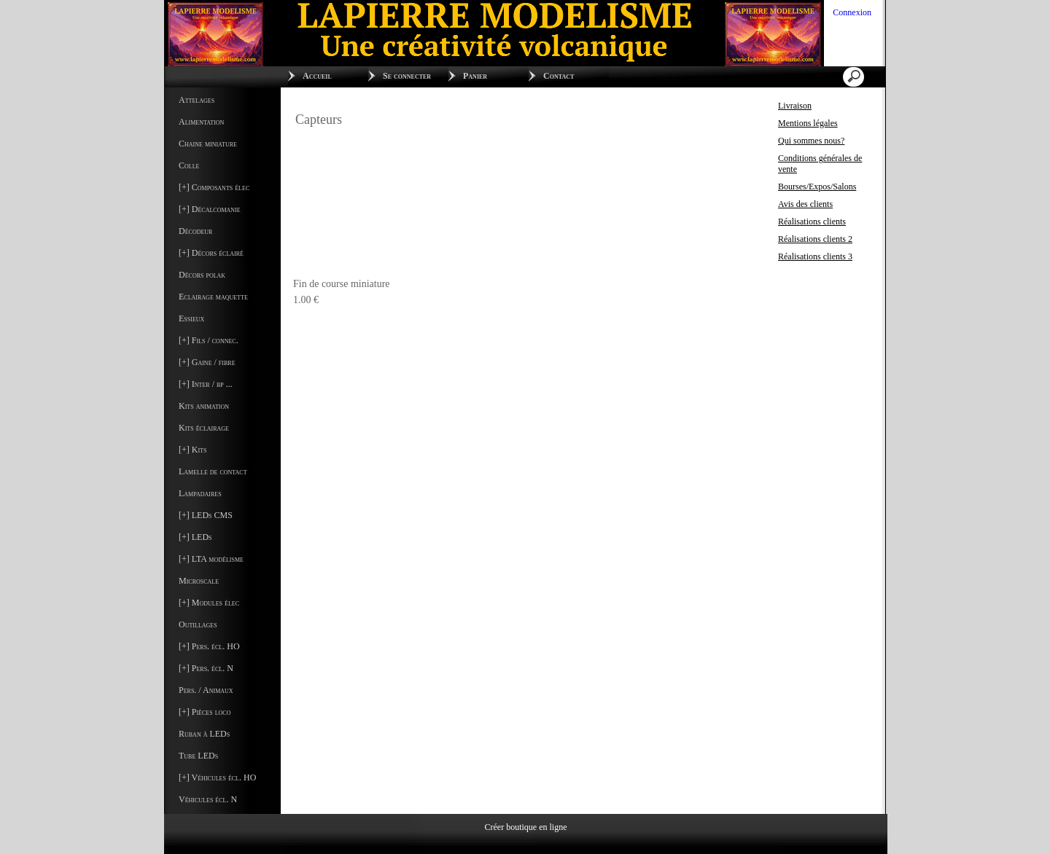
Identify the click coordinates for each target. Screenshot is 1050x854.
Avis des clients (805, 204)
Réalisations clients (812, 221)
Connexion (851, 12)
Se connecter (407, 76)
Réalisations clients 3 (815, 256)
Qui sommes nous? (811, 141)
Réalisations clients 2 (815, 239)
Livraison (795, 106)
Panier (475, 76)
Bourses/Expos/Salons (817, 186)
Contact (558, 76)
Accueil (317, 76)
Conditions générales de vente (820, 163)
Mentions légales (808, 123)
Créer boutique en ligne (526, 825)
